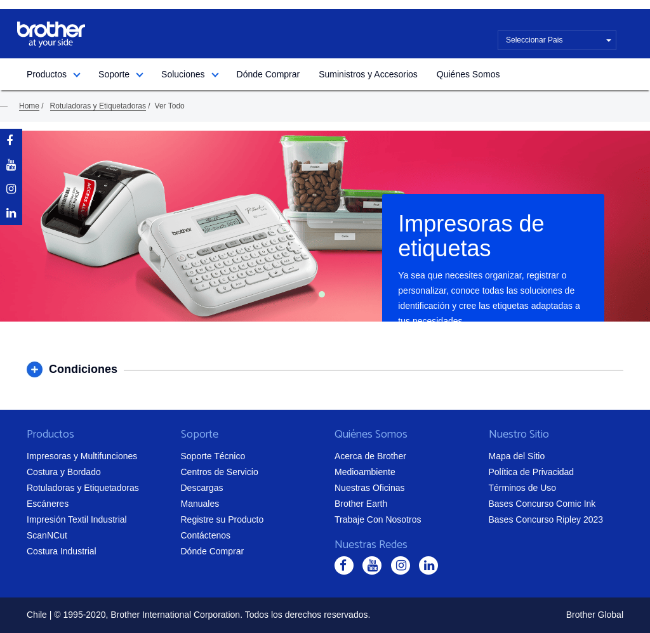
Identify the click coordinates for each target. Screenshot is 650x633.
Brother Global (594, 615)
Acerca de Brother (370, 456)
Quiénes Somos (468, 74)
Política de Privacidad (531, 472)
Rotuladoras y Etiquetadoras (98, 105)
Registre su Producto (222, 519)
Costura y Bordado (64, 472)
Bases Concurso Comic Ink (542, 504)
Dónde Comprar (268, 74)
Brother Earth (361, 504)
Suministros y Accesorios (368, 74)
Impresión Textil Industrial (77, 519)
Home (29, 105)
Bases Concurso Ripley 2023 (546, 519)
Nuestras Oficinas (369, 488)
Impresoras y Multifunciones (82, 456)
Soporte (113, 74)
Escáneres (48, 504)
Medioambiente (365, 472)
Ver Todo (170, 105)
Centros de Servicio (219, 472)
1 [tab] (322, 294)
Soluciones (183, 74)
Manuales (200, 504)
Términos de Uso (523, 488)
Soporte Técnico (213, 456)
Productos (47, 74)
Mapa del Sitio (517, 456)
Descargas (202, 488)
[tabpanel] (325, 226)
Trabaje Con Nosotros (378, 519)
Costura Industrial (61, 551)
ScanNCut (47, 535)
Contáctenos (206, 535)
